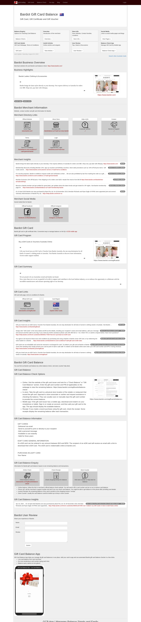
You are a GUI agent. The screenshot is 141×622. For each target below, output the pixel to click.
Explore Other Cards (56, 310)
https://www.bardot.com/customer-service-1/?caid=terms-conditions (46, 169)
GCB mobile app (72, 231)
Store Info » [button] (76, 39)
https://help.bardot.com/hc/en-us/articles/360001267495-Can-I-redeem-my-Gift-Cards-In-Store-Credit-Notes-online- (83, 506)
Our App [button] (51, 2)
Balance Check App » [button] (108, 50)
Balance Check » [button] (21, 39)
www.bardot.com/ (27, 131)
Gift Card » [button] (19, 50)
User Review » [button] (77, 50)
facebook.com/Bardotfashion (27, 217)
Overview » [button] (48, 39)
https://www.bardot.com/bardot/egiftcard (28, 327)
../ (85, 131)
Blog (58, 2)
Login (124, 2)
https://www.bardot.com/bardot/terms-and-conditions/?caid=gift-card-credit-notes (57, 340)
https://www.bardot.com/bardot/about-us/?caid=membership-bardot (43, 187)
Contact (65, 2)
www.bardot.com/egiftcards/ (27, 310)
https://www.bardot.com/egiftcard (37, 354)
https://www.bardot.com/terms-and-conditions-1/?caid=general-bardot (37, 175)
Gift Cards (31, 2)
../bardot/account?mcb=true (56, 149)
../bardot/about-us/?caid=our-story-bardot (56, 131)
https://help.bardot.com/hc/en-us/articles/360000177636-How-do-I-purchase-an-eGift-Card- (43, 334)
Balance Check (41, 2)
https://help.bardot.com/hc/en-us (52, 193)
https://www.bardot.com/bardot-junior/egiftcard (30, 348)
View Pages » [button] (106, 39)
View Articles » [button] (49, 50)
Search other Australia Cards (117, 56)
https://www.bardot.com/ (55, 66)
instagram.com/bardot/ (56, 217)
